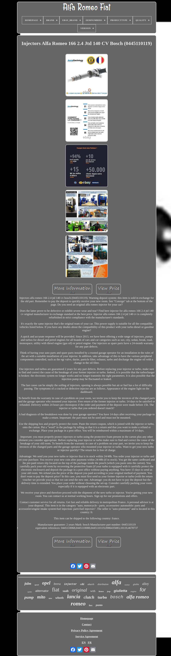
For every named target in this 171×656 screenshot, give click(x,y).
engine (133, 591)
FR (90, 642)
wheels (59, 597)
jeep (108, 591)
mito (41, 596)
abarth (91, 584)
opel (46, 583)
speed (37, 585)
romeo (78, 603)
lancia (73, 596)
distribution (103, 584)
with (92, 591)
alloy (145, 584)
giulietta (120, 591)
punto (99, 605)
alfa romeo (138, 596)
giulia (136, 584)
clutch (89, 597)
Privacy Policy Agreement (86, 630)
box (91, 605)
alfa (116, 582)
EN (84, 642)
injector (70, 584)
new (50, 598)
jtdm (27, 583)
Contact (87, 624)
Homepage (86, 618)
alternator (42, 591)
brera (57, 584)
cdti (82, 584)
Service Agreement (86, 636)
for (143, 590)
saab (65, 591)
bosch (116, 597)
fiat (55, 590)
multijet (127, 585)
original (79, 590)
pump (29, 597)
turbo (102, 597)
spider (29, 592)
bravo (101, 591)
